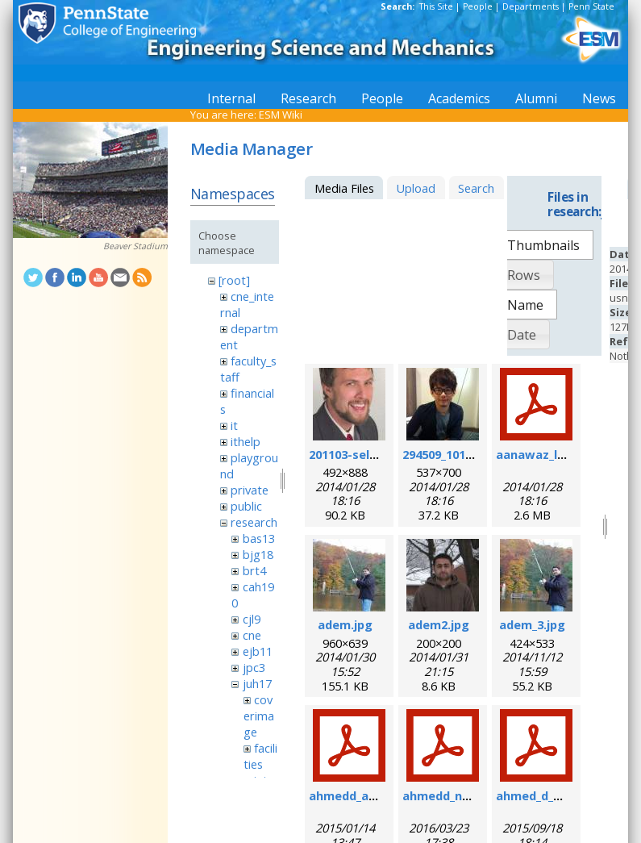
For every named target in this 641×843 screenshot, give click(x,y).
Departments (530, 6)
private (249, 490)
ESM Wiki (280, 114)
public (246, 506)
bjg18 (258, 554)
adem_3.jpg (532, 624)
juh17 (257, 683)
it (234, 425)
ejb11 (258, 651)
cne (252, 635)
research (254, 522)
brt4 (254, 570)
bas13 (259, 538)
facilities (260, 756)
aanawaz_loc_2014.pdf (561, 454)
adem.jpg (345, 624)
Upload (415, 188)
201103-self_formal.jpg (376, 454)
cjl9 (251, 619)
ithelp (245, 441)
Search (476, 188)
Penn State (591, 6)
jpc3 (254, 667)
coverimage (258, 715)
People (478, 6)
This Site (436, 6)
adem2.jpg (438, 624)
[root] (234, 280)
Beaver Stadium (135, 246)
